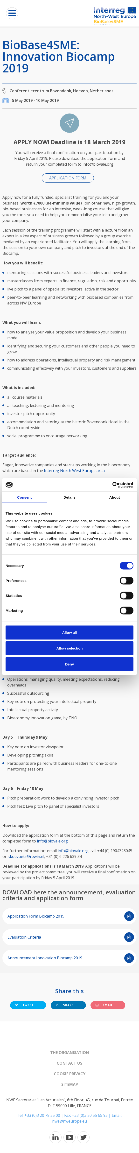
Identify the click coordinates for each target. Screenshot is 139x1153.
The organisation (69, 1052)
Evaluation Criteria (70, 937)
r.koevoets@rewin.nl (25, 856)
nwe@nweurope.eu (69, 1121)
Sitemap (69, 1084)
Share (65, 1005)
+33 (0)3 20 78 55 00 (42, 1115)
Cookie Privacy (69, 1073)
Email (104, 1005)
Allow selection (69, 648)
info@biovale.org (52, 841)
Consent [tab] (24, 497)
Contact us (69, 1063)
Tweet (24, 1005)
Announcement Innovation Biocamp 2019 (70, 958)
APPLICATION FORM (67, 178)
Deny (69, 664)
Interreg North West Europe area (74, 470)
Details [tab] (69, 497)
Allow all (69, 632)
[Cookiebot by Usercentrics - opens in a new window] (112, 485)
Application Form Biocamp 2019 (70, 916)
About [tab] (114, 497)
